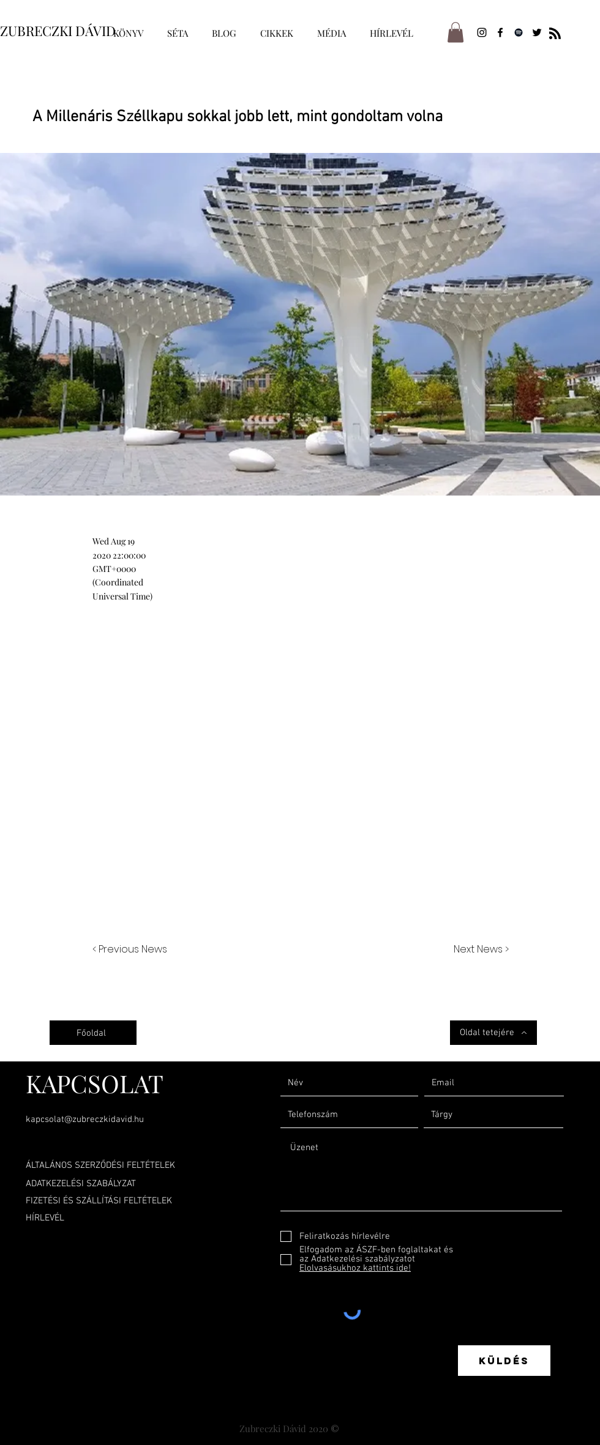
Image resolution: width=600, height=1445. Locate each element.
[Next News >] (478, 949)
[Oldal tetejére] (493, 1032)
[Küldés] (504, 1360)
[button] (455, 32)
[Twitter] (537, 32)
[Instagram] (482, 32)
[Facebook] (500, 32)
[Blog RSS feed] (555, 34)
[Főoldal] (93, 1032)
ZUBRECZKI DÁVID (58, 30)
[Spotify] (518, 32)
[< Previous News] (132, 949)
